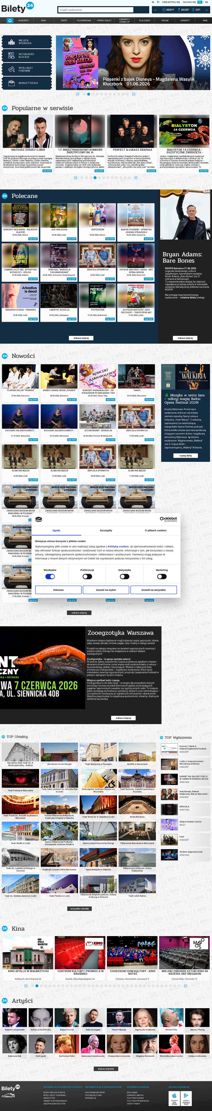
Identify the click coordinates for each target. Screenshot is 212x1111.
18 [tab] (106, 986)
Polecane (25, 196)
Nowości (23, 356)
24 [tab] (131, 986)
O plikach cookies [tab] (155, 530)
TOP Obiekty (17, 737)
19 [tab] (110, 986)
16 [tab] (97, 986)
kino (43, 20)
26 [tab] (140, 986)
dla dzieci (144, 20)
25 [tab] (136, 986)
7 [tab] (110, 94)
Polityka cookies (135, 1098)
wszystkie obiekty (79, 908)
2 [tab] (88, 94)
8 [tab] (114, 94)
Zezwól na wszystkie (154, 589)
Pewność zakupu (135, 1095)
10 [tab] (123, 94)
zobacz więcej (81, 338)
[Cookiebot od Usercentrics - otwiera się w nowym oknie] (162, 519)
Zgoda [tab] (56, 530)
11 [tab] (127, 94)
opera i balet (104, 20)
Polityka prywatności (138, 1101)
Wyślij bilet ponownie (54, 1095)
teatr (64, 20)
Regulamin (132, 1092)
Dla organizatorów (95, 1092)
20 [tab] (114, 986)
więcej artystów (106, 1069)
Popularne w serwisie (42, 108)
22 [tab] (123, 986)
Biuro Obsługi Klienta (54, 1092)
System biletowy (93, 1095)
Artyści (22, 1001)
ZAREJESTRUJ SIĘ (171, 2)
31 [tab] (162, 986)
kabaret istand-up (124, 20)
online (165, 20)
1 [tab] (84, 94)
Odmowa (58, 589)
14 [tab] (88, 986)
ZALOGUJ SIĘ (189, 2)
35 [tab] (179, 986)
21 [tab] (119, 986)
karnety (185, 20)
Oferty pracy (133, 1104)
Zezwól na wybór (106, 589)
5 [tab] (101, 94)
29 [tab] (153, 986)
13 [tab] (84, 986)
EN (206, 2)
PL (200, 2)
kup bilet (47, 171)
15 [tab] (93, 986)
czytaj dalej (186, 455)
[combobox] (95, 9)
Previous (77, 94)
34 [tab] (175, 986)
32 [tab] (166, 986)
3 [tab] (93, 94)
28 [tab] (149, 986)
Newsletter (49, 1098)
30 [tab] (157, 986)
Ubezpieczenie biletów (54, 1104)
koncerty (23, 20)
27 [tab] (144, 986)
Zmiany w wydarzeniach (55, 1101)
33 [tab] (170, 986)
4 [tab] (97, 94)
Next (134, 94)
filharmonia (84, 20)
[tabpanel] (133, 62)
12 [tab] (129, 178)
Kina (18, 928)
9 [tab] (119, 94)
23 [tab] (127, 986)
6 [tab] (106, 94)
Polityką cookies (118, 546)
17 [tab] (101, 986)
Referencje (90, 1098)
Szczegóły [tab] (106, 530)
